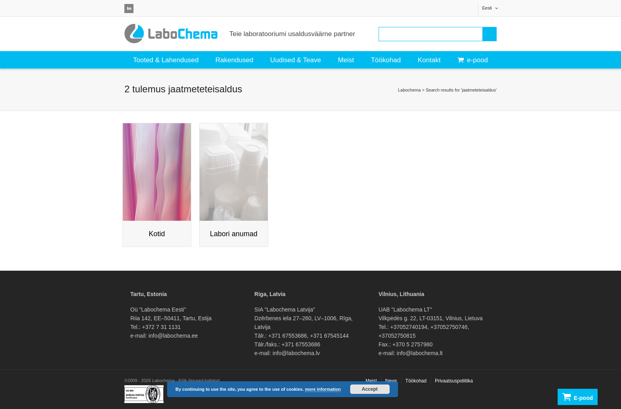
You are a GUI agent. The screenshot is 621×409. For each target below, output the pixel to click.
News (391, 381)
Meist (346, 60)
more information (323, 389)
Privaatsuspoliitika (454, 381)
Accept (370, 389)
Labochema (409, 90)
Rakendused (234, 60)
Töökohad (386, 60)
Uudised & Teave (295, 60)
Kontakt (429, 60)
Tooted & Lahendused (165, 60)
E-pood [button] (577, 396)
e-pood (472, 60)
